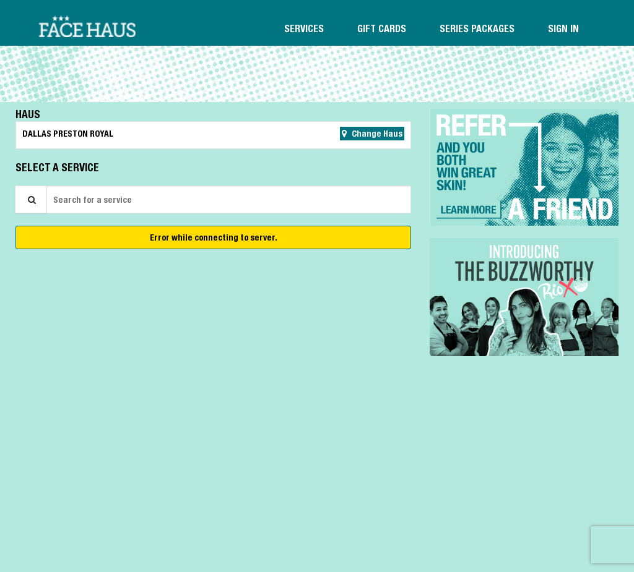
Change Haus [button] (376, 134)
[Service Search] (31, 199)
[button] (524, 167)
